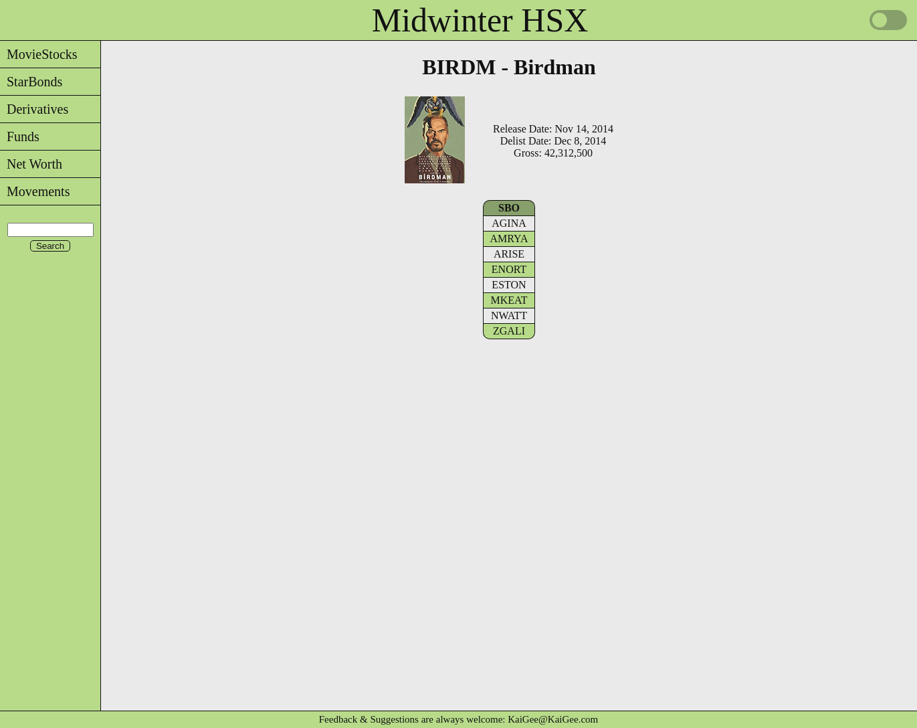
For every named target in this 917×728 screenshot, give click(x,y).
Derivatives (34, 109)
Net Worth (31, 164)
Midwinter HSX (480, 20)
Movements (35, 191)
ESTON (509, 284)
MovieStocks (39, 54)
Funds (19, 136)
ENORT (509, 269)
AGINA (509, 223)
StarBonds (31, 81)
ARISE (509, 254)
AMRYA (509, 238)
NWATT (509, 315)
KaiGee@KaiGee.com (553, 719)
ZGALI (509, 331)
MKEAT (508, 300)
